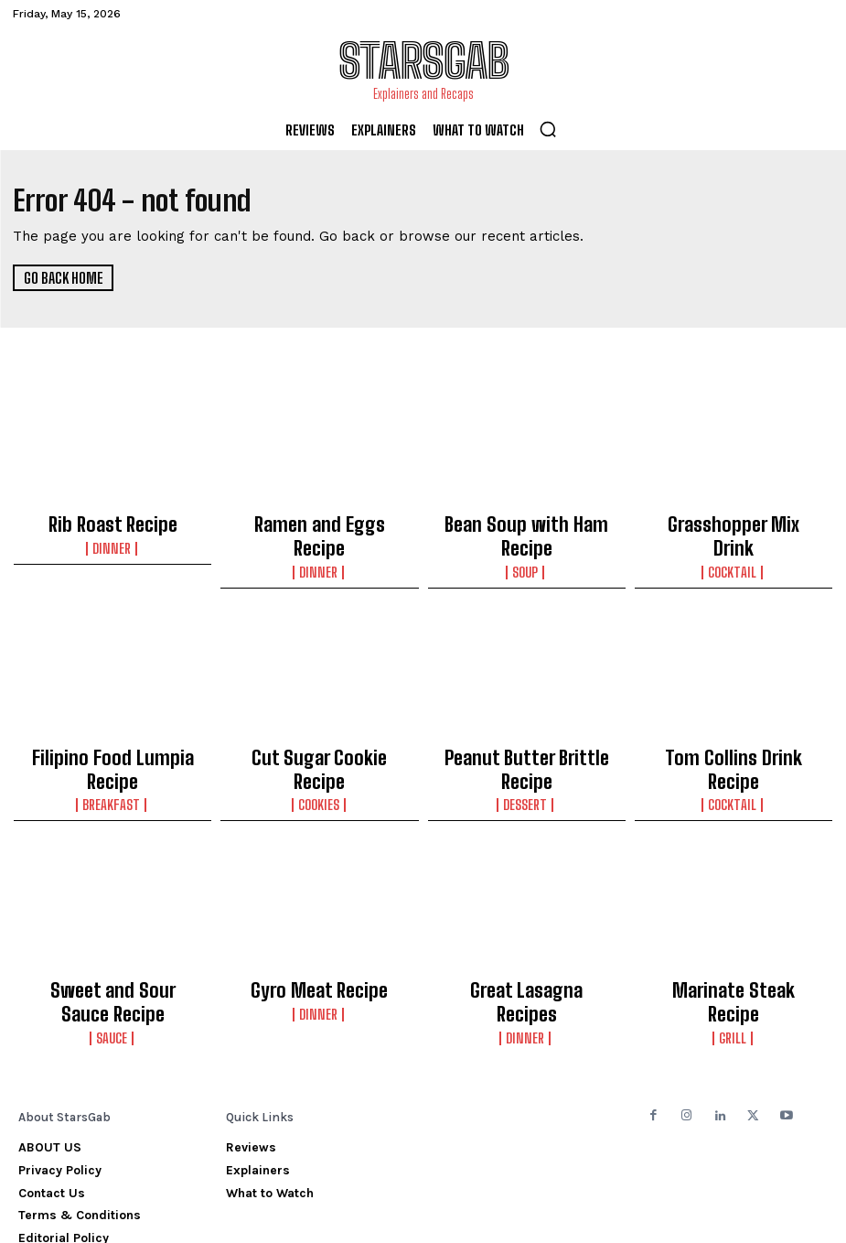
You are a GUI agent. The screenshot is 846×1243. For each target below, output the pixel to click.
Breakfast (113, 743)
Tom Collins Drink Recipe (733, 724)
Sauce (113, 961)
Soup (527, 541)
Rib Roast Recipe (112, 522)
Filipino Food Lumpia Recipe (112, 724)
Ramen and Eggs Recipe (320, 522)
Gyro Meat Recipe (319, 925)
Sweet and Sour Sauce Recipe (112, 933)
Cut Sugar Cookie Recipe (320, 724)
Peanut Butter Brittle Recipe (526, 724)
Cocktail (733, 541)
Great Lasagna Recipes (527, 925)
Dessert (526, 743)
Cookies (319, 743)
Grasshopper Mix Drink (733, 522)
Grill (733, 944)
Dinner (113, 541)
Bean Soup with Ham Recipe (526, 522)
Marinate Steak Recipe (733, 925)
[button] (548, 129)
